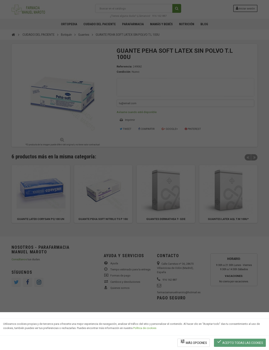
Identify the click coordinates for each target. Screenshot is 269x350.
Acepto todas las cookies (240, 342)
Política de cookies (144, 328)
